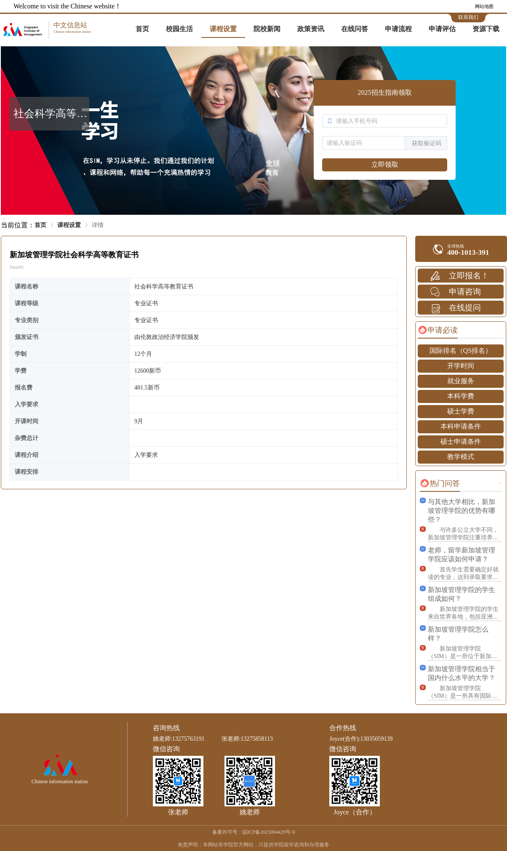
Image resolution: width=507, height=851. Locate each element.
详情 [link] (98, 225)
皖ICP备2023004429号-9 (269, 832)
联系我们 (468, 17)
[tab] (438, 330)
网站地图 (484, 6)
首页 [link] (40, 225)
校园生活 (179, 28)
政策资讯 (310, 28)
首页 (142, 28)
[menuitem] (142, 29)
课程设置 (223, 28)
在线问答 (354, 28)
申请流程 (398, 28)
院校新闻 (267, 28)
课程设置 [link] (69, 225)
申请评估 (442, 28)
